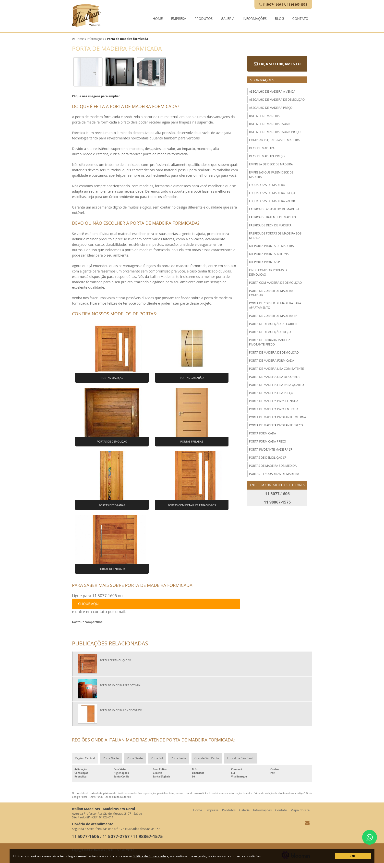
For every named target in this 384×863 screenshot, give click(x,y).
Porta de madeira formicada (271, 360)
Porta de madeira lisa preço (271, 393)
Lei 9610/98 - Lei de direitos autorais (110, 797)
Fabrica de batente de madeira (273, 217)
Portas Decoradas (112, 505)
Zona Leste (178, 758)
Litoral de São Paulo (240, 758)
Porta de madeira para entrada (274, 409)
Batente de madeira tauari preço (274, 132)
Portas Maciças (112, 378)
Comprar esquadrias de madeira (274, 140)
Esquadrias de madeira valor (272, 201)
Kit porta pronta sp (264, 262)
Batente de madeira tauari (269, 124)
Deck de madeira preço (267, 156)
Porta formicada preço (267, 441)
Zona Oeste (135, 758)
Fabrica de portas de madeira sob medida (275, 235)
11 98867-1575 (295, 4)
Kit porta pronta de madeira (271, 246)
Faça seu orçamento (277, 63)
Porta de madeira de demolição (274, 352)
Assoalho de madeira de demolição (277, 100)
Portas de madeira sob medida (273, 466)
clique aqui (88, 603)
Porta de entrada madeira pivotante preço (269, 342)
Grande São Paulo (206, 758)
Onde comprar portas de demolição (268, 272)
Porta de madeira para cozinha (273, 401)
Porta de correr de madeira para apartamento (275, 305)
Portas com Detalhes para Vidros (192, 505)
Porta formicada (262, 433)
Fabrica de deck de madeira (270, 225)
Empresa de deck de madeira (271, 164)
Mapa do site (300, 810)
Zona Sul (157, 758)
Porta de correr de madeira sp (273, 316)
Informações (255, 17)
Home (158, 17)
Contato (300, 17)
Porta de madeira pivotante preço (276, 425)
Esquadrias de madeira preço (272, 193)
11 (85, 836)
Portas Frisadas (191, 441)
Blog (279, 17)
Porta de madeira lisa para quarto (276, 385)
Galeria (228, 17)
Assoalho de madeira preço (270, 108)
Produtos (203, 17)
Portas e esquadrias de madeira (274, 474)
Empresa (178, 17)
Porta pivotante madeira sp (270, 449)
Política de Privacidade (149, 856)
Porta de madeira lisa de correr (274, 377)
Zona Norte (111, 758)
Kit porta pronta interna (269, 254)
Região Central (85, 758)
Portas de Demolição (112, 441)
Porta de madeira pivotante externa (277, 417)
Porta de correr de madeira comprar (271, 293)
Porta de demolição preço (270, 332)
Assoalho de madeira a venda (272, 91)
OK (352, 856)
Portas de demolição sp (268, 458)
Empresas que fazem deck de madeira (271, 174)
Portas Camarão (192, 378)
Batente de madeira (264, 116)
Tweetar (78, 630)
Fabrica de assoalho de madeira (274, 209)
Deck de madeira (262, 148)
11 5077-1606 (270, 4)
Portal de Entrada (111, 569)
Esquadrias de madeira (267, 185)
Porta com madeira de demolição (275, 283)
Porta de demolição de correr (273, 324)
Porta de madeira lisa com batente (276, 369)
